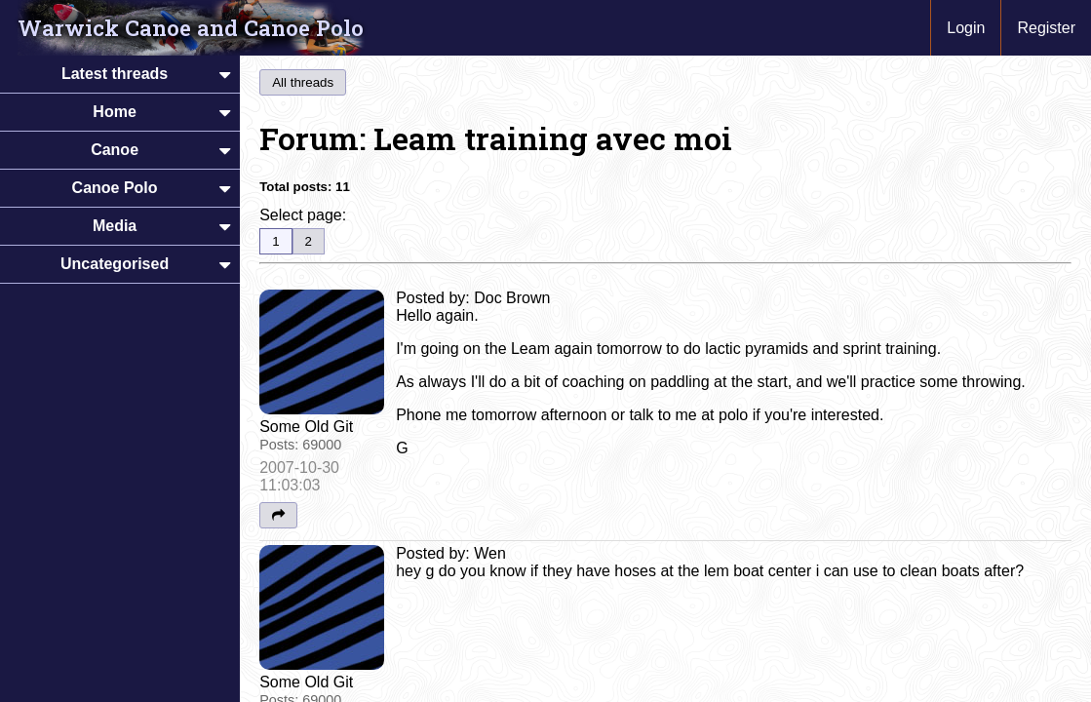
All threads (302, 82)
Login (966, 28)
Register (1046, 28)
